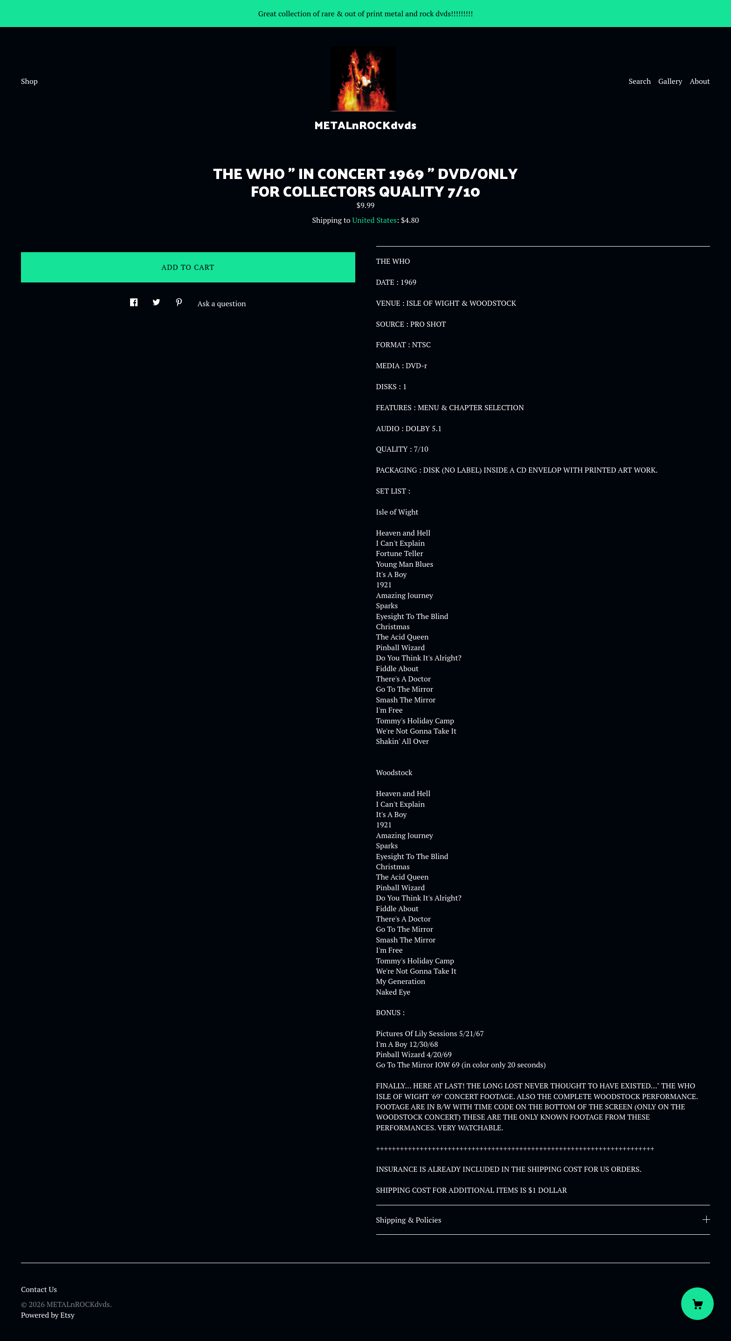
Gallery (670, 81)
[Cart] (697, 1303)
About (700, 81)
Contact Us (39, 1289)
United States (374, 220)
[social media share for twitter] (156, 299)
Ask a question (222, 303)
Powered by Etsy (48, 1315)
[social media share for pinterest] (179, 299)
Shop (29, 81)
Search (639, 81)
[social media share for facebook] (134, 299)
